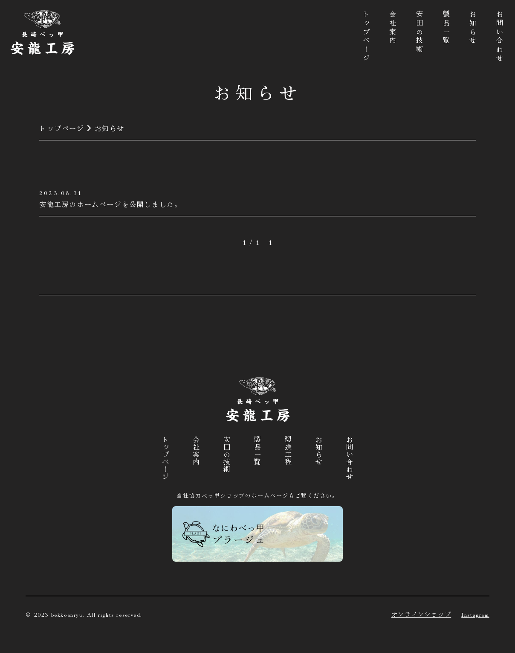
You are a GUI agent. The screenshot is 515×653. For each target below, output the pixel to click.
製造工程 (288, 451)
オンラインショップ (421, 614)
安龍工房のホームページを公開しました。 (110, 204)
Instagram (475, 614)
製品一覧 (446, 28)
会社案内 (393, 28)
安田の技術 (419, 32)
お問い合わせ (500, 37)
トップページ (366, 37)
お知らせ (473, 28)
